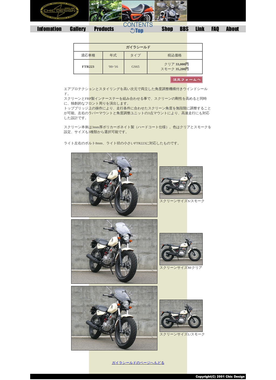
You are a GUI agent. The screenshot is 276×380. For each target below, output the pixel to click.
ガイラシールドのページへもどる (138, 363)
